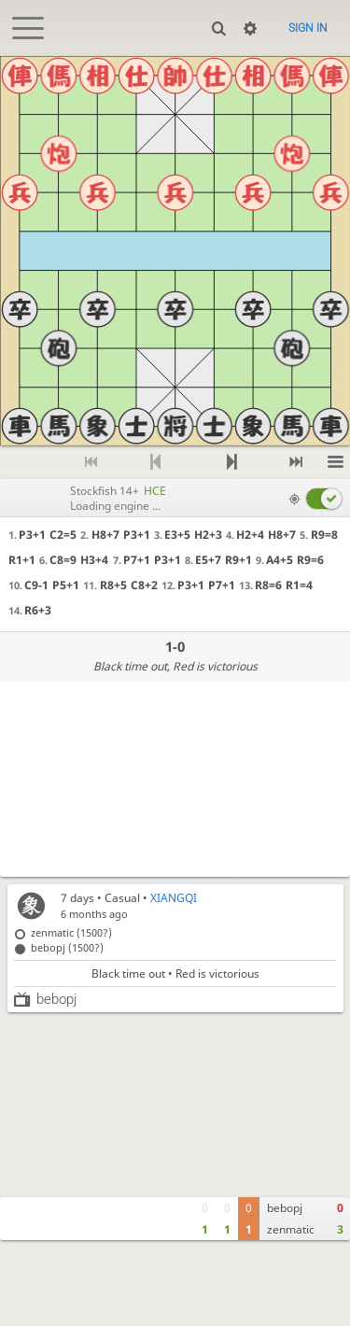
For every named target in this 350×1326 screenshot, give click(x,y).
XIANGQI (173, 898)
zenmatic (291, 1229)
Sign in (308, 28)
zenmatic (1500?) (71, 932)
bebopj (284, 1208)
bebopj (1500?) (67, 947)
